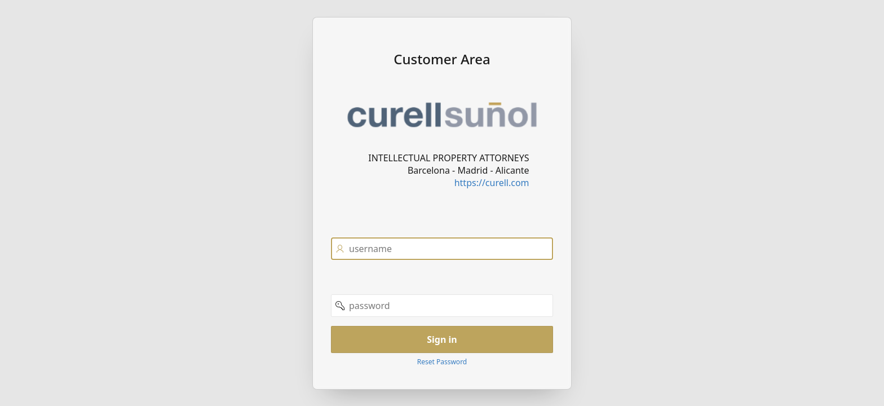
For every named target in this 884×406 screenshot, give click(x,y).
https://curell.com (491, 182)
